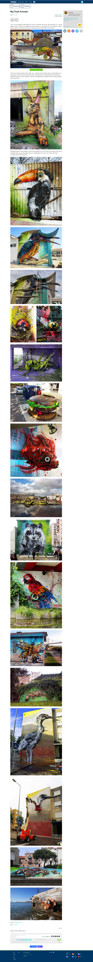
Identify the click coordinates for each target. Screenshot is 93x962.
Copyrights (25, 955)
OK (74, 954)
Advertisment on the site (27, 954)
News (14, 952)
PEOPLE (26, 2)
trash (16, 14)
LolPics (14, 954)
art (13, 14)
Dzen (80, 956)
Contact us (51, 952)
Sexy (18, 952)
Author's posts (67, 26)
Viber (81, 954)
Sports (14, 957)
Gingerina (70, 12)
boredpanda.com (18, 922)
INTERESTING (21, 2)
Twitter (69, 954)
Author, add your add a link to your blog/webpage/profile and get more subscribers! (71, 19)
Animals (14, 959)
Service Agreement (26, 952)
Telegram (75, 956)
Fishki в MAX (36, 946)
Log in (43, 936)
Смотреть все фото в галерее (36, 69)
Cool (30, 2)
